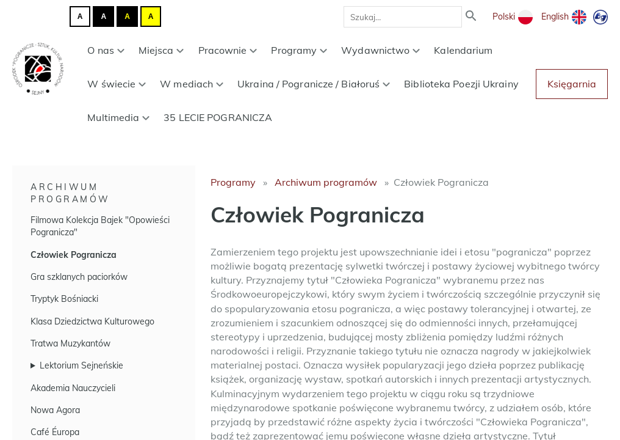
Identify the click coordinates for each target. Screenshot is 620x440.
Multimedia (118, 117)
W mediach (191, 84)
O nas (105, 50)
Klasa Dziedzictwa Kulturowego (92, 321)
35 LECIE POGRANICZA (218, 117)
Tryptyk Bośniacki (64, 298)
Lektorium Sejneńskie (81, 365)
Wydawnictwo (380, 50)
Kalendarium (463, 50)
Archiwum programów (326, 182)
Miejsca (161, 50)
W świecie (116, 84)
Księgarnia (571, 84)
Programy (299, 50)
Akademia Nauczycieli (73, 388)
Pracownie (228, 50)
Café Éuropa (55, 432)
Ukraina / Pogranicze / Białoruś (313, 84)
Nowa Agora (55, 410)
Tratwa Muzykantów (70, 343)
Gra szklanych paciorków (79, 276)
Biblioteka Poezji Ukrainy (461, 84)
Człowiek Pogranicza (74, 254)
